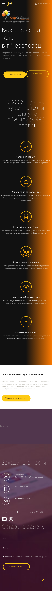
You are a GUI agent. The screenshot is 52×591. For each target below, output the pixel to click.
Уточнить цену (15, 74)
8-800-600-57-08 (44, 4)
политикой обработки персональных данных (31, 557)
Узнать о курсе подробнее (16, 398)
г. (24, 46)
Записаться (37, 73)
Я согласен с (25, 557)
